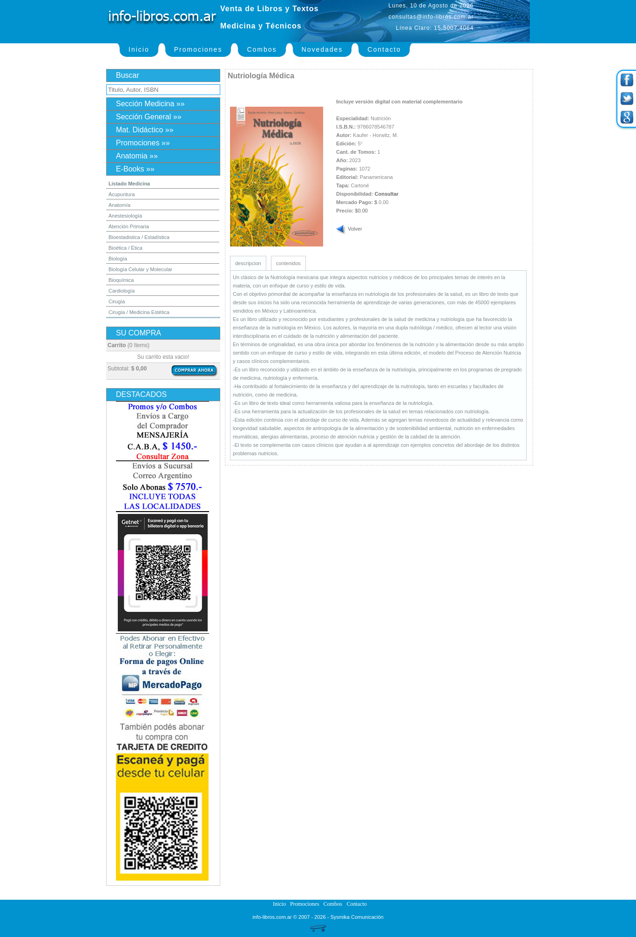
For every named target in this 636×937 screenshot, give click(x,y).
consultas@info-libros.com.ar (431, 17)
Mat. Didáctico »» (145, 130)
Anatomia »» (137, 156)
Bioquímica (121, 280)
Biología (117, 258)
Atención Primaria (128, 226)
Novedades (322, 49)
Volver (355, 229)
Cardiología (121, 291)
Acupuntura (121, 194)
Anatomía (119, 205)
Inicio (139, 49)
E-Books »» (135, 169)
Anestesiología (125, 216)
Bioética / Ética (125, 248)
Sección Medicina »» (150, 104)
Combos (262, 49)
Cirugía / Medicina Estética (138, 312)
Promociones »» (143, 143)
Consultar (387, 194)
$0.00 (361, 210)
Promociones (198, 49)
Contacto (384, 49)
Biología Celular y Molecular (140, 269)
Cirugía (116, 301)
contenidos (288, 263)
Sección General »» (149, 117)
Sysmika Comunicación (356, 917)
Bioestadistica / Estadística (138, 237)
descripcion (248, 263)
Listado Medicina (129, 183)
